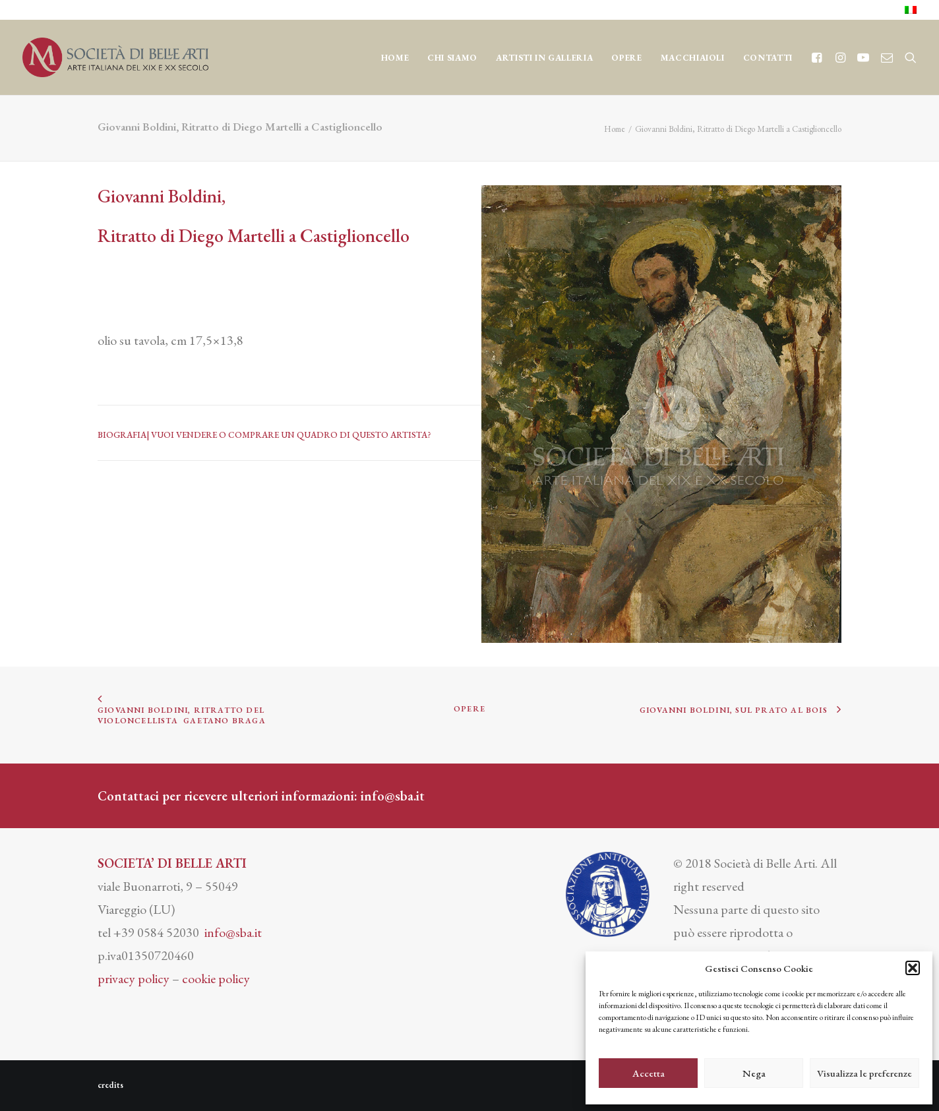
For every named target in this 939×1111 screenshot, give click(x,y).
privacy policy (133, 978)
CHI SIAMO (452, 57)
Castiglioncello (354, 235)
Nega (754, 1073)
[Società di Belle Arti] (115, 57)
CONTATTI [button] (768, 57)
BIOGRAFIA (122, 434)
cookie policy (216, 978)
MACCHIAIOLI (693, 57)
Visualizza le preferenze (864, 1073)
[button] (912, 968)
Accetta (648, 1073)
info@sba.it (393, 795)
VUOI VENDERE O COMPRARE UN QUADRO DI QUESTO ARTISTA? (291, 434)
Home (395, 57)
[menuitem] (911, 10)
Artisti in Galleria (544, 57)
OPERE (626, 57)
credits (110, 1085)
